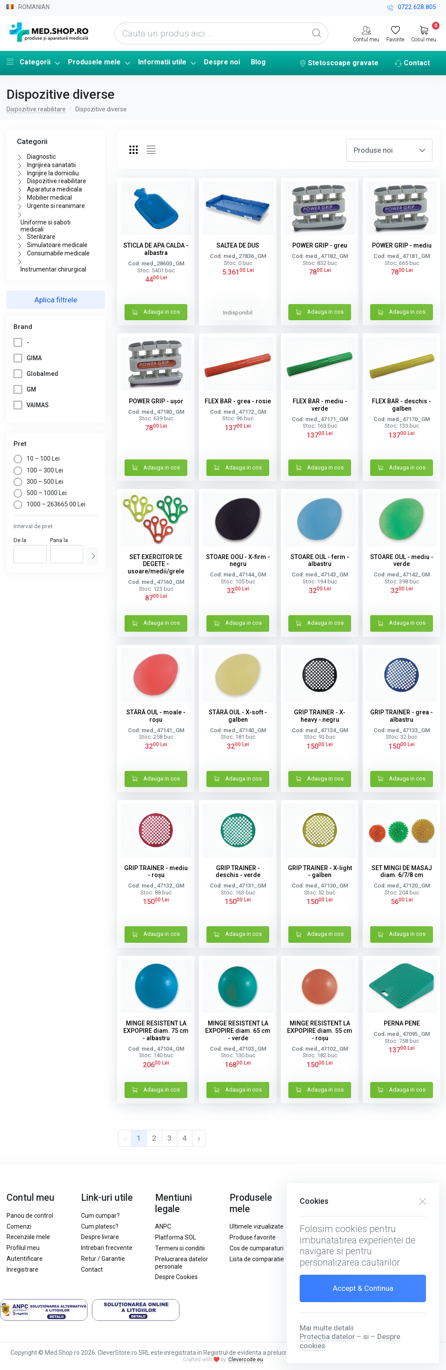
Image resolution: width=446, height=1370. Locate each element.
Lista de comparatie (257, 1259)
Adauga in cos (156, 312)
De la (20, 540)
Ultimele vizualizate (257, 1226)
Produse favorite (253, 1237)
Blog (258, 62)
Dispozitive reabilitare (36, 109)
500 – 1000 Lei (40, 493)
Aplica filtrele (55, 299)
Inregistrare (22, 1269)
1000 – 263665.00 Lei (49, 504)
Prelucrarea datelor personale (181, 1263)
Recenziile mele (28, 1236)
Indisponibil (238, 312)
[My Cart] (423, 33)
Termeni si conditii (180, 1248)
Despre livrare (100, 1236)
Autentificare (25, 1258)
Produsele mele (94, 62)
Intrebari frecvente (106, 1247)
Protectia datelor (327, 1336)
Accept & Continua (363, 1288)
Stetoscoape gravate (338, 63)
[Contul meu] (366, 33)
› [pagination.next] (199, 1138)
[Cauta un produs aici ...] (221, 33)
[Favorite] (395, 33)
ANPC (163, 1226)
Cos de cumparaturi (257, 1248)
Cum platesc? (99, 1226)
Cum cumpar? (100, 1215)
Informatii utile (162, 62)
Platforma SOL (175, 1237)
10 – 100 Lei (37, 458)
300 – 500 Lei (38, 482)
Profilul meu (23, 1247)
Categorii (29, 62)
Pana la (59, 540)
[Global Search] (316, 33)
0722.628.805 (411, 8)
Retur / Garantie (103, 1258)
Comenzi (19, 1226)
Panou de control (30, 1215)
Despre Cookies (176, 1276)
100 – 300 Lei (38, 470)
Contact (412, 63)
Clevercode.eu (245, 1360)
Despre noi (222, 62)
